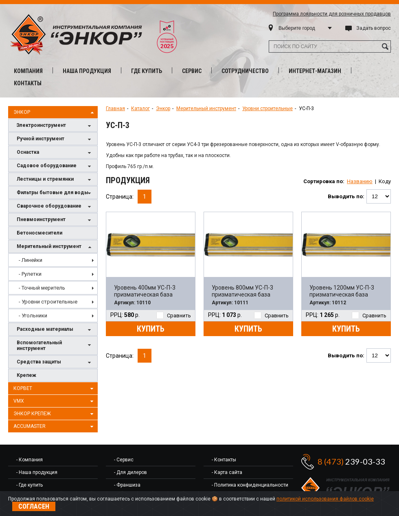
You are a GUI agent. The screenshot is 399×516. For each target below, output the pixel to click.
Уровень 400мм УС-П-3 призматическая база (144, 291)
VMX (54, 401)
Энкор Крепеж (54, 414)
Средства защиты (55, 362)
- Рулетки (30, 274)
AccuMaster (54, 426)
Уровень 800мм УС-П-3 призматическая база (242, 291)
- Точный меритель (42, 288)
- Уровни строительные (48, 302)
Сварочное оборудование (55, 206)
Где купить (146, 71)
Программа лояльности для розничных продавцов (332, 14)
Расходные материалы (55, 329)
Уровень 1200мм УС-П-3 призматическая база (341, 291)
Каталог (140, 108)
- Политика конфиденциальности (250, 485)
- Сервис (124, 460)
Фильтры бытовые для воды (55, 193)
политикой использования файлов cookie (325, 499)
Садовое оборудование (55, 166)
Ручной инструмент (55, 139)
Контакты (28, 83)
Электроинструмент (55, 125)
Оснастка (55, 152)
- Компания (29, 460)
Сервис (192, 71)
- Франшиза (127, 485)
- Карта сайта (227, 472)
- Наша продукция (36, 472)
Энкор (54, 112)
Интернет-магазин (315, 71)
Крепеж (26, 375)
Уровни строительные (267, 108)
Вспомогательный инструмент (55, 345)
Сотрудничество (245, 71)
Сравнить (173, 315)
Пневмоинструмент (55, 220)
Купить (150, 329)
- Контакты (224, 460)
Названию (360, 181)
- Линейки (30, 260)
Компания (28, 71)
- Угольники (33, 315)
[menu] (53, 287)
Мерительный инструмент (55, 247)
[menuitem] (53, 260)
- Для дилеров (130, 472)
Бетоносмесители (39, 233)
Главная (115, 108)
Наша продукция (87, 71)
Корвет (54, 388)
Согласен (33, 506)
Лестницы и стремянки (55, 179)
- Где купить (29, 485)
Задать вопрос (373, 28)
